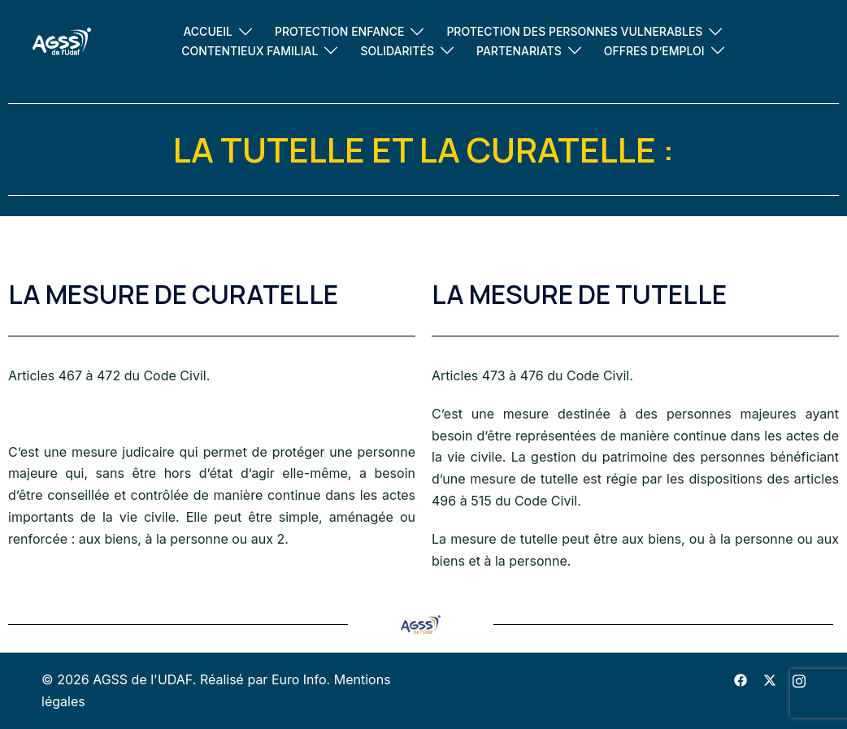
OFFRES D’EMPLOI (654, 51)
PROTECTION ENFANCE (339, 31)
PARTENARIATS (519, 51)
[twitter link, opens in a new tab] (769, 679)
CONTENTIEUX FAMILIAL (249, 51)
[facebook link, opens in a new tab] (740, 679)
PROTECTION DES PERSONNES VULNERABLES (574, 31)
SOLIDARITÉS (397, 51)
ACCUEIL (207, 31)
